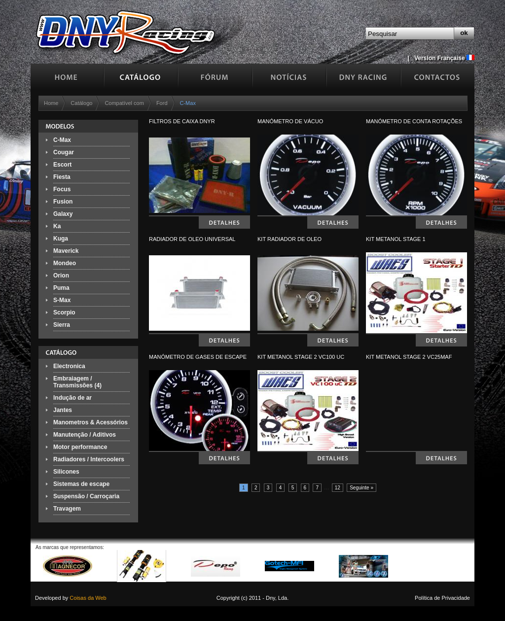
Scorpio (64, 312)
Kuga (60, 238)
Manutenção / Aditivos (84, 434)
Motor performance (80, 447)
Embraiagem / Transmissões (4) (77, 382)
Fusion (62, 201)
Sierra (61, 324)
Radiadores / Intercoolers (88, 459)
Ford (162, 103)
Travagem (67, 508)
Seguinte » (361, 487)
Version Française (444, 58)
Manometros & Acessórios (90, 422)
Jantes (62, 410)
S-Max (62, 300)
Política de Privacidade (442, 598)
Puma (61, 287)
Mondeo (64, 263)
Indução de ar (72, 397)
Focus (62, 189)
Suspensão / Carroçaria (86, 496)
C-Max (62, 140)
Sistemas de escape (81, 484)
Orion (61, 275)
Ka (57, 226)
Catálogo (81, 103)
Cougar (63, 152)
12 (337, 487)
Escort (62, 164)
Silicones (66, 471)
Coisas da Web (88, 598)
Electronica (69, 366)
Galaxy (62, 213)
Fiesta (62, 176)
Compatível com (124, 103)
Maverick (65, 250)
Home (51, 103)
